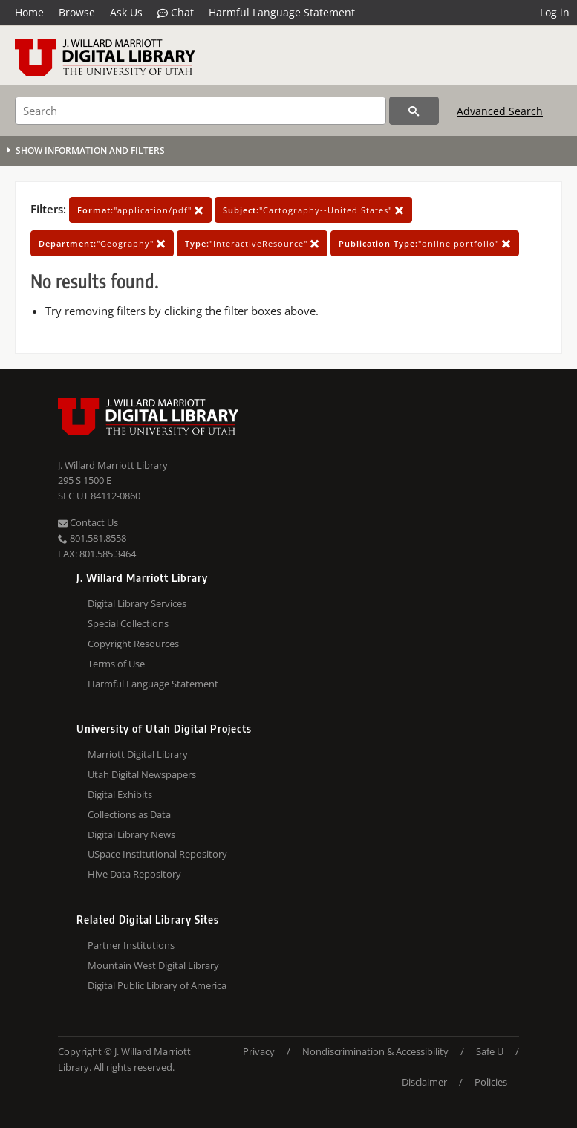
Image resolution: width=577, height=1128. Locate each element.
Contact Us (88, 522)
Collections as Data (129, 814)
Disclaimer (424, 1082)
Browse (77, 12)
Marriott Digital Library (138, 754)
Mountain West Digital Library (153, 965)
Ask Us (126, 12)
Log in (555, 12)
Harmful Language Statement (282, 12)
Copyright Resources (133, 643)
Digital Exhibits (120, 794)
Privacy (259, 1051)
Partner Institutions (131, 945)
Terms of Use (116, 663)
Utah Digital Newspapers (142, 774)
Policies (491, 1082)
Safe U (489, 1051)
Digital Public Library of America (157, 985)
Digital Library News (131, 834)
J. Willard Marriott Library (113, 465)
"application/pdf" (140, 209)
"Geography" (102, 243)
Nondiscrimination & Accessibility (375, 1051)
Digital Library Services (137, 603)
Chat (175, 12)
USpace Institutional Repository (157, 853)
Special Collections (128, 623)
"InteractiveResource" (252, 243)
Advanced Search (500, 111)
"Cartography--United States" (313, 209)
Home (29, 12)
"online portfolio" (425, 243)
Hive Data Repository (134, 874)
